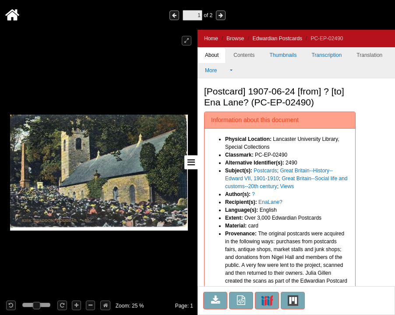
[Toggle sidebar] (191, 162)
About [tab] (212, 55)
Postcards (265, 171)
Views (287, 186)
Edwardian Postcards (277, 38)
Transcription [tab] (326, 55)
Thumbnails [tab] (282, 55)
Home (211, 38)
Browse (235, 38)
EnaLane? (270, 202)
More (217, 70)
